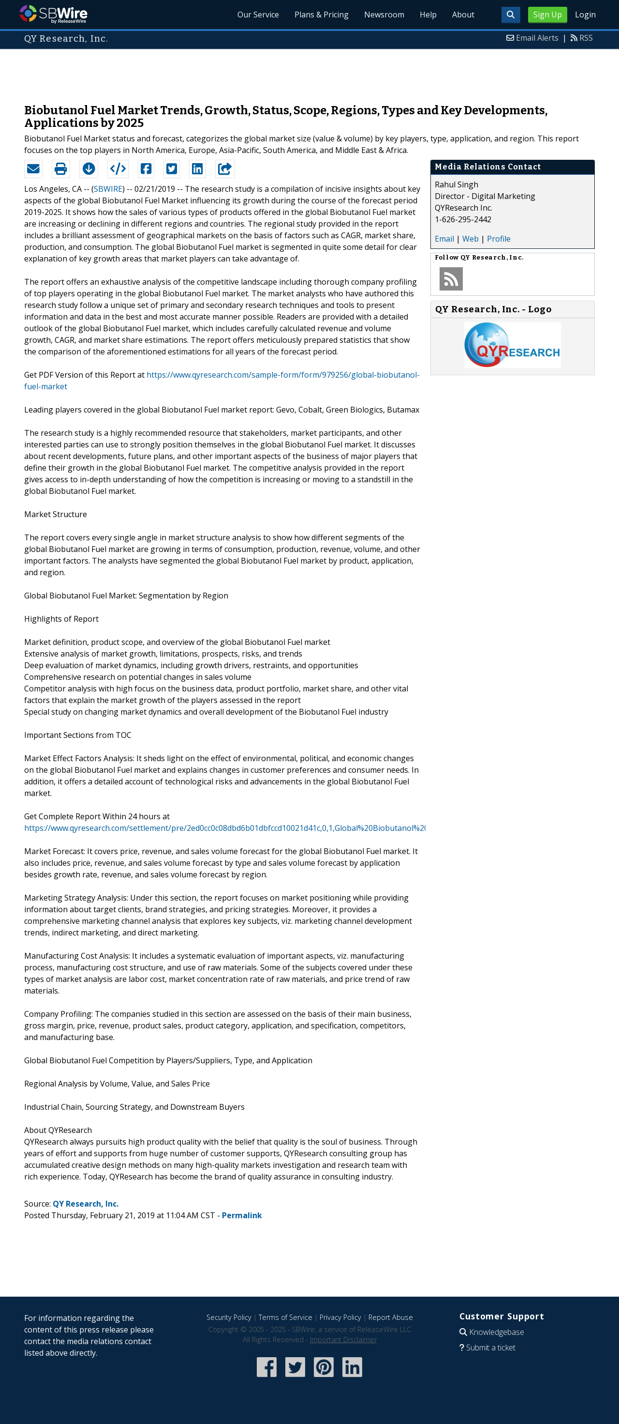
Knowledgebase (496, 1332)
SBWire (53, 14)
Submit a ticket (491, 1347)
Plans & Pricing (322, 14)
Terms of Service (285, 1317)
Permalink (242, 1215)
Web (470, 238)
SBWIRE (108, 189)
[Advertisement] (309, 71)
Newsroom (384, 14)
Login (585, 14)
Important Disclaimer (343, 1339)
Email (444, 238)
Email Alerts (537, 37)
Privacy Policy (340, 1317)
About (463, 14)
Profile (499, 238)
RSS (586, 37)
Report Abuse (390, 1317)
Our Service (258, 14)
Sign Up (547, 14)
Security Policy (228, 1317)
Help (428, 14)
